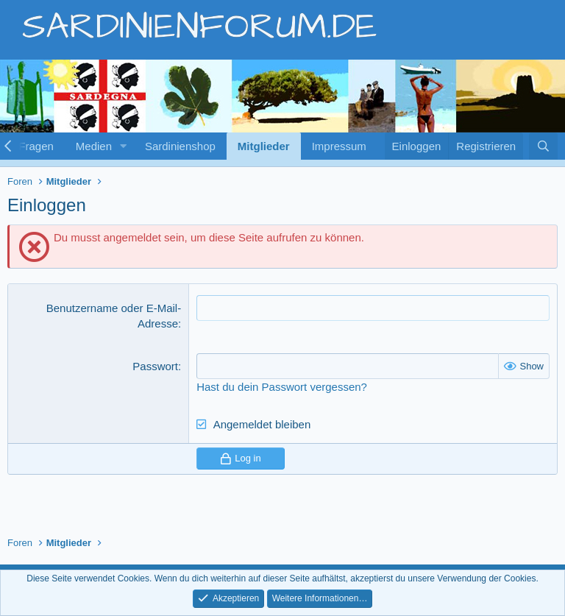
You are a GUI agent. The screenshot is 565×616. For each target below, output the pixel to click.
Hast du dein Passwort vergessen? (281, 386)
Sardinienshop (180, 146)
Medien (94, 146)
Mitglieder (264, 146)
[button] (123, 146)
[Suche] (543, 146)
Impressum (339, 146)
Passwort (155, 366)
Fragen (36, 146)
